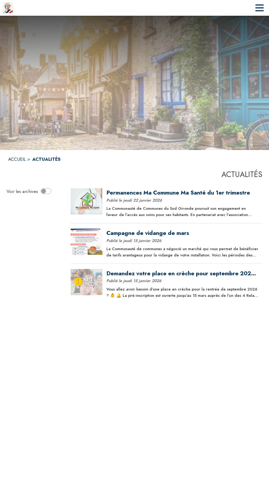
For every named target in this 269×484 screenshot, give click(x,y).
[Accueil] (8, 8)
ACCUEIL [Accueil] (17, 159)
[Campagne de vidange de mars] (182, 233)
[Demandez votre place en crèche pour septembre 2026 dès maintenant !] (182, 273)
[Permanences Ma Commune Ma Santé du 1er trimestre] (182, 192)
